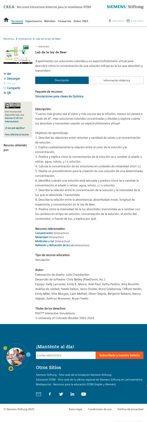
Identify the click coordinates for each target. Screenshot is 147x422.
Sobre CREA (81, 21)
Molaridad (41, 237)
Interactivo (25, 38)
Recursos (17, 21)
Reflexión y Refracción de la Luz (54, 245)
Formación (64, 21)
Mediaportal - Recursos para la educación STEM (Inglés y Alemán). (76, 384)
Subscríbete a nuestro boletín (119, 355)
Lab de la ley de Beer (48, 38)
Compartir (12, 88)
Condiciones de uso (100, 409)
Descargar (12, 78)
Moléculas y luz (44, 241)
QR (7, 93)
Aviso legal (75, 409)
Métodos (49, 21)
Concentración (44, 233)
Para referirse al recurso (17, 134)
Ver (7, 74)
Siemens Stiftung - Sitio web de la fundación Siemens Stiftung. (74, 374)
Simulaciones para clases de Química (59, 96)
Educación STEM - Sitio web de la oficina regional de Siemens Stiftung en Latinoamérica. (89, 379)
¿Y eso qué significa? (15, 128)
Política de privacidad (130, 409)
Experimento (33, 21)
